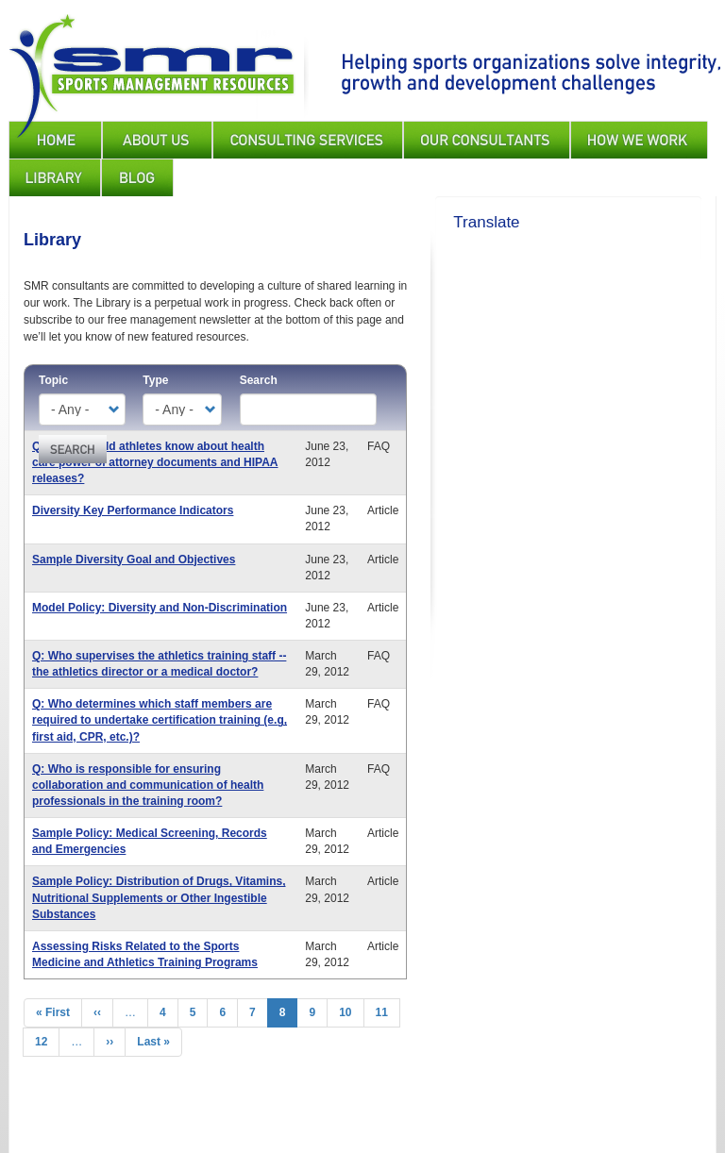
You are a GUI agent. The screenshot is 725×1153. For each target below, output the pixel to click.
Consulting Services (307, 140)
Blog (137, 177)
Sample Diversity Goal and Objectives (133, 559)
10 (351, 1012)
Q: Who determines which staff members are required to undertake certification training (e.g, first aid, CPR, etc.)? (159, 720)
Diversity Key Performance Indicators (132, 510)
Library (54, 177)
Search (259, 380)
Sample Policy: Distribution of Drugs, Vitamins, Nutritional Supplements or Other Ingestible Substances (159, 897)
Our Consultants (486, 140)
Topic (53, 380)
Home (55, 140)
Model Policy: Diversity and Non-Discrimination (159, 607)
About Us (157, 140)
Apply (73, 449)
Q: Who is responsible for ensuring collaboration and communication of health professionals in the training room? (147, 785)
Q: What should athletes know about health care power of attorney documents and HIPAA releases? (155, 462)
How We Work (639, 140)
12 (47, 1041)
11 (388, 1012)
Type (155, 380)
